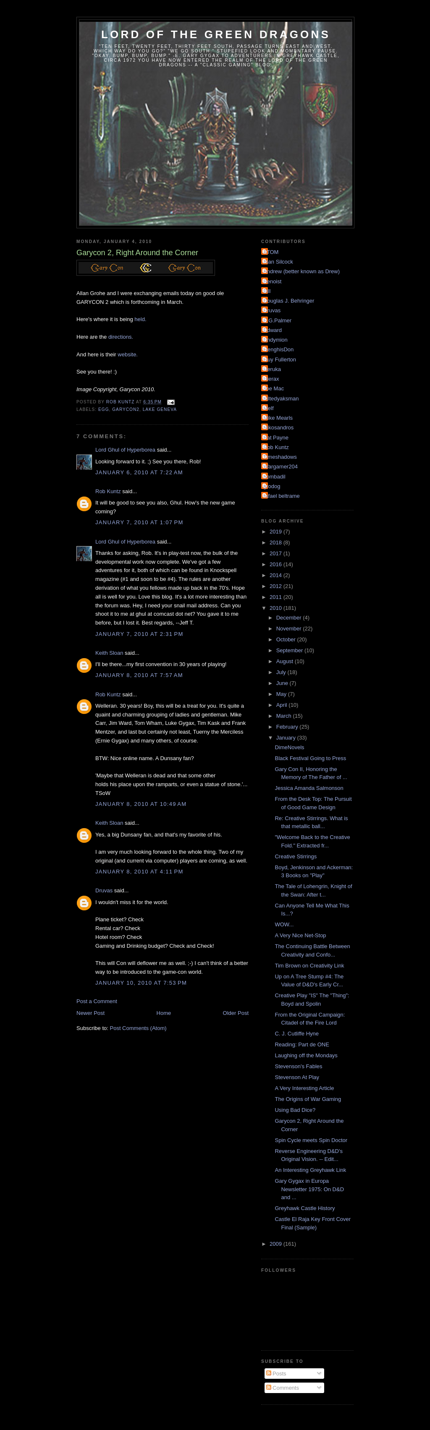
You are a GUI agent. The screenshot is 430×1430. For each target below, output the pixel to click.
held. (140, 319)
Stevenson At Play (297, 1077)
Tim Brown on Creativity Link (309, 965)
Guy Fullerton (279, 359)
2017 (276, 553)
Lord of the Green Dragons (215, 34)
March (284, 716)
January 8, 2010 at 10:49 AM (140, 804)
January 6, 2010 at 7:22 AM (139, 472)
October (286, 639)
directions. (120, 337)
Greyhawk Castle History (305, 1208)
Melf (268, 408)
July (282, 672)
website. (128, 354)
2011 (276, 597)
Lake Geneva (160, 409)
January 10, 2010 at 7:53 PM (141, 983)
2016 (276, 564)
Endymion (275, 340)
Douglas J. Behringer (288, 301)
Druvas (104, 890)
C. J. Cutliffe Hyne (297, 1033)
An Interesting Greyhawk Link (310, 1170)
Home (164, 1013)
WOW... (284, 924)
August (285, 661)
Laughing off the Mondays (306, 1055)
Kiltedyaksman (281, 398)
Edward (272, 330)
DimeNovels (289, 747)
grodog (271, 486)
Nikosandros (278, 427)
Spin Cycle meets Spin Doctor (311, 1140)
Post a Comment (96, 1001)
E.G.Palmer (277, 320)
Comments (282, 1388)
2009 (276, 1244)
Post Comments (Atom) (138, 1028)
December (289, 617)
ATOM (270, 252)
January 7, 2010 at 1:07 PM (139, 522)
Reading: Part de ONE (302, 1044)
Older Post (236, 1013)
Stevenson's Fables (298, 1066)
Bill (266, 291)
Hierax (271, 379)
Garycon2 (125, 409)
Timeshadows (280, 457)
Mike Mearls (278, 418)
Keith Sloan (109, 653)
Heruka (272, 369)
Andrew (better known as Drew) (301, 271)
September (290, 650)
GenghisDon (278, 349)
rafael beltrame (281, 496)
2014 (276, 575)
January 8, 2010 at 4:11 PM (139, 871)
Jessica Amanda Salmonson (309, 788)
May (282, 694)
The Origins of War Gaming (308, 1099)
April (282, 705)
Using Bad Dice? (295, 1110)
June (283, 683)
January (286, 738)
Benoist (272, 281)
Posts (276, 1373)
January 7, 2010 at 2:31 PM (139, 634)
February (288, 727)
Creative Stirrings (296, 856)
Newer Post (90, 1013)
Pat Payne (275, 437)
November (289, 628)
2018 (276, 542)
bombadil (274, 476)
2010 (276, 608)
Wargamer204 (280, 466)
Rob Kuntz (108, 491)
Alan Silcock (278, 262)
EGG (103, 409)
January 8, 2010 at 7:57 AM (139, 675)
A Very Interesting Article (304, 1088)
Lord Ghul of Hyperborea (125, 450)
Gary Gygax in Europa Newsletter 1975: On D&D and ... (309, 1189)
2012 (276, 586)
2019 (276, 531)
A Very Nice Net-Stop (300, 935)
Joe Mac (273, 388)
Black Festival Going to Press (310, 758)
